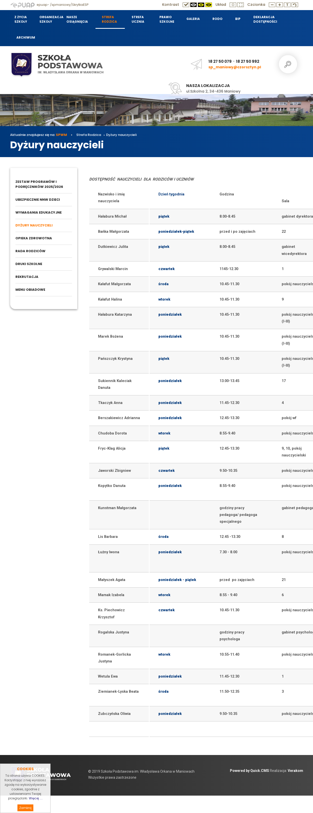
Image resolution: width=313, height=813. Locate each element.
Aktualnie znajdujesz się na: (38, 157)
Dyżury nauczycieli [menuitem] (34, 248)
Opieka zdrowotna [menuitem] (33, 261)
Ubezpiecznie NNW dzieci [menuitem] (37, 222)
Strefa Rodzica (89, 157)
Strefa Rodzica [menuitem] (109, 19)
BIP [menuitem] (237, 19)
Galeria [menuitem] (193, 19)
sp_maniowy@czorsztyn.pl (234, 67)
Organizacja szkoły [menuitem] (49, 19)
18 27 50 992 (247, 61)
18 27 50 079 (220, 61)
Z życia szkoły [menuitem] (20, 19)
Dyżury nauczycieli (121, 157)
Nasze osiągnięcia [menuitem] (77, 19)
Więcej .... (36, 806)
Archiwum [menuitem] (25, 37)
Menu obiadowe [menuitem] (30, 312)
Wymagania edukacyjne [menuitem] (38, 235)
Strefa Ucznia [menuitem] (138, 19)
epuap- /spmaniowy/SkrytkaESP (49, 5)
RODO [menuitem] (217, 19)
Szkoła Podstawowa (70, 61)
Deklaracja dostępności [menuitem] (265, 19)
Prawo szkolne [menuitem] (166, 19)
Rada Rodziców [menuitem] (30, 274)
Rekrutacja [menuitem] (26, 299)
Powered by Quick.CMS (249, 794)
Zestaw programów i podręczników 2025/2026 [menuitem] (39, 207)
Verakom (295, 794)
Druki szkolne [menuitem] (28, 286)
